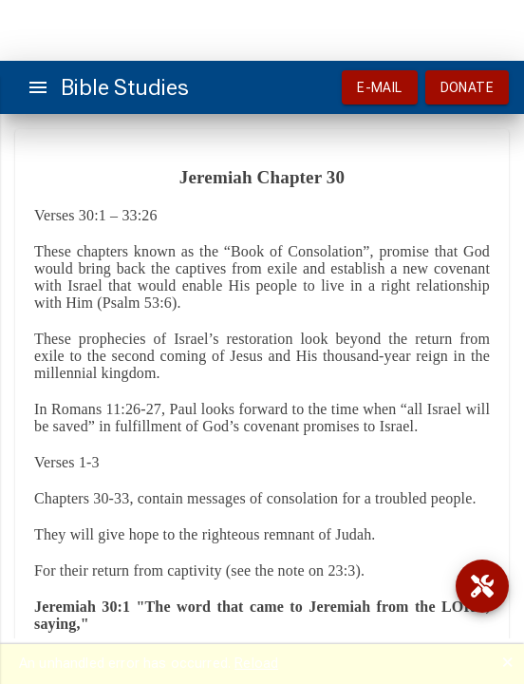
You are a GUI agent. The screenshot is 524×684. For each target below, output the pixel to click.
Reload (256, 663)
